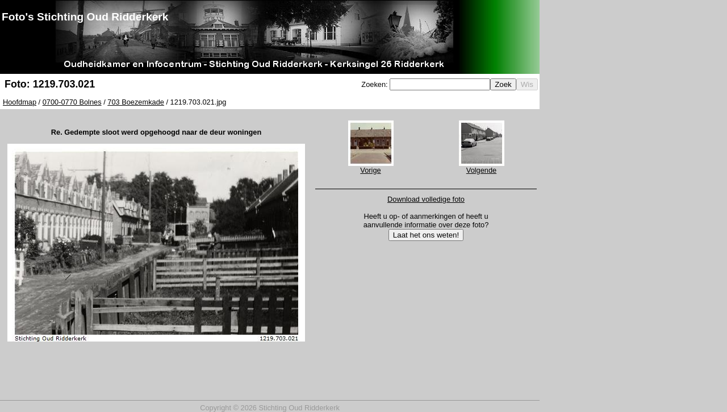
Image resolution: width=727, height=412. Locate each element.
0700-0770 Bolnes (72, 102)
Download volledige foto (426, 199)
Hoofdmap (19, 102)
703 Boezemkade (135, 102)
